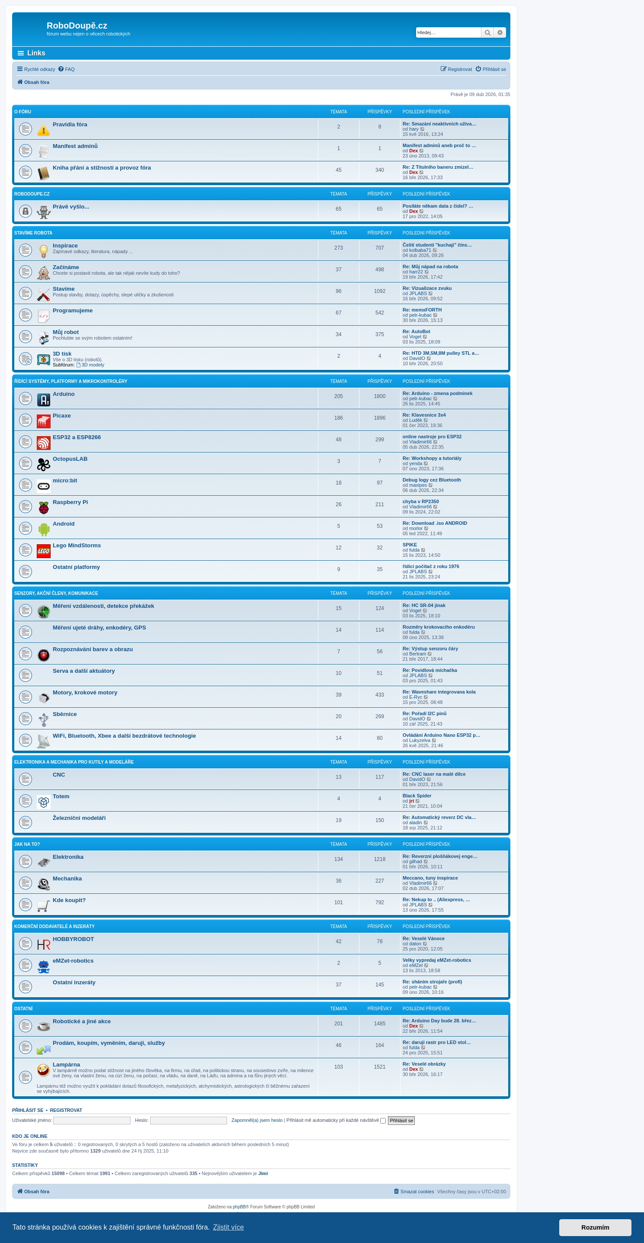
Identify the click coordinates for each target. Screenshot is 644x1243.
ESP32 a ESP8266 (77, 437)
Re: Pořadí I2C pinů (424, 713)
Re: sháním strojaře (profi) (432, 981)
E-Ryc (415, 697)
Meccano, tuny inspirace (430, 877)
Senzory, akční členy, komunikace (56, 593)
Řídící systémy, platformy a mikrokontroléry (70, 381)
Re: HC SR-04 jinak (424, 605)
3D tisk (62, 353)
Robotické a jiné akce (82, 1021)
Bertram (417, 653)
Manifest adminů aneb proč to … (439, 145)
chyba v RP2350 (421, 501)
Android (64, 523)
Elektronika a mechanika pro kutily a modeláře (74, 762)
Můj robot (66, 332)
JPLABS (418, 293)
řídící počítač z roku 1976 (431, 566)
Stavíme (64, 289)
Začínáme (66, 267)
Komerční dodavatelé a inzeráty (54, 926)
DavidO (417, 358)
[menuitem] (66, 69)
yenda (415, 463)
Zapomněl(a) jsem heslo (256, 1120)
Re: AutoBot (416, 331)
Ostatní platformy (76, 567)
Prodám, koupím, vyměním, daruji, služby (109, 1043)
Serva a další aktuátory (84, 671)
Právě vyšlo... (71, 206)
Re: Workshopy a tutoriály (432, 458)
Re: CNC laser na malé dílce (434, 774)
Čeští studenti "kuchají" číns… (437, 244)
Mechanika (67, 878)
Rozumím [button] (595, 1227)
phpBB (239, 1206)
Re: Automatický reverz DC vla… (439, 817)
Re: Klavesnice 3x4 (424, 415)
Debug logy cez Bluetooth (432, 479)
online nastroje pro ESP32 (432, 436)
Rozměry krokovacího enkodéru (439, 627)
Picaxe (62, 415)
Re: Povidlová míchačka (430, 670)
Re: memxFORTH (422, 309)
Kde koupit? (69, 900)
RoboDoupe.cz (32, 194)
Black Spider (417, 795)
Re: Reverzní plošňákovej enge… (440, 856)
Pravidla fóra (70, 124)
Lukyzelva (419, 740)
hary (413, 129)
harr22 (416, 271)
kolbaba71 (420, 250)
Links (36, 53)
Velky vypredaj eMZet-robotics (437, 960)
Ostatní (23, 1008)
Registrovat (66, 1110)
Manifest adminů (75, 146)
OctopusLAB (70, 459)
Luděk (415, 420)
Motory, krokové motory (85, 692)
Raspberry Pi (70, 502)
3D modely (90, 364)
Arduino (64, 394)
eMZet (416, 965)
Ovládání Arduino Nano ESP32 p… (442, 735)
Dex (413, 150)
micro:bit (65, 480)
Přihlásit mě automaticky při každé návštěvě (336, 1120)
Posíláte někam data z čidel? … (438, 206)
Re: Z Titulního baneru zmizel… (438, 167)
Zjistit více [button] (228, 1227)
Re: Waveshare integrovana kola (439, 691)
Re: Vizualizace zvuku (427, 288)
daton (415, 943)
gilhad (415, 861)
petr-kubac (420, 315)
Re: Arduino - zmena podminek (438, 393)
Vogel (415, 336)
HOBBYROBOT (73, 939)
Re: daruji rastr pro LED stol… (437, 1042)
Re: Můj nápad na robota (430, 266)
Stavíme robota (33, 233)
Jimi (263, 1173)
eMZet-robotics (73, 960)
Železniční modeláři (79, 818)
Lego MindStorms (77, 545)
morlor (416, 528)
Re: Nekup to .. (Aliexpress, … (436, 899)
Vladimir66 (420, 441)
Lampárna (66, 1064)
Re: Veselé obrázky (424, 1063)
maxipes (418, 485)
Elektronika (68, 857)
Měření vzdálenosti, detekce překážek (103, 606)
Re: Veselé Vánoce (424, 938)
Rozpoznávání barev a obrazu (93, 649)
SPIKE (410, 544)
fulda (414, 549)
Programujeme (73, 310)
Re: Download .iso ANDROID (435, 523)
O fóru (22, 111)
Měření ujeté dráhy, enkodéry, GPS (99, 627)
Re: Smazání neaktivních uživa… (440, 123)
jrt (411, 800)
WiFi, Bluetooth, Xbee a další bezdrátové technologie (124, 735)
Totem (61, 796)
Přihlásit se (27, 1110)
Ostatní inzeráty (74, 982)
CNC (59, 774)
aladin (415, 822)
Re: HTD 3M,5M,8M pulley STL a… (441, 353)
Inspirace (65, 245)
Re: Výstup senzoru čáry (430, 648)
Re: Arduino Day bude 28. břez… (439, 1020)
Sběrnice (65, 714)
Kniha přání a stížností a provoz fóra (102, 167)
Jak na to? (27, 844)
